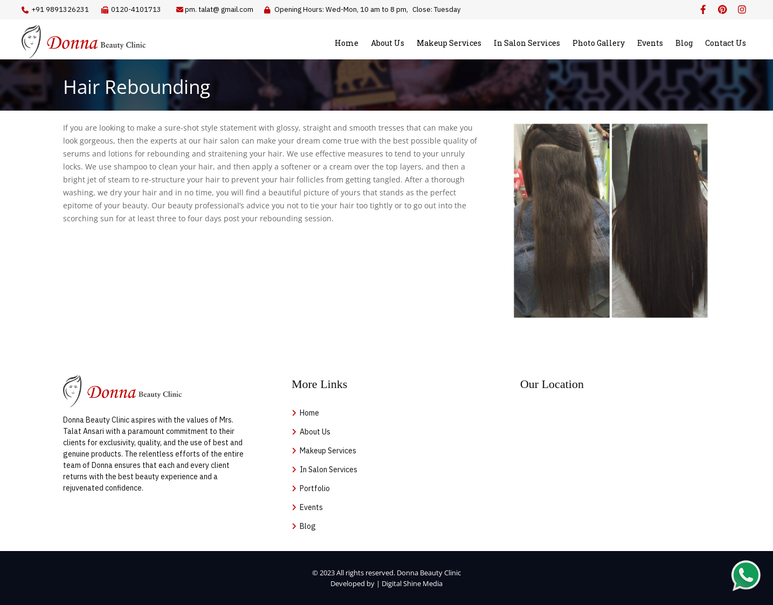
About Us (387, 43)
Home (346, 43)
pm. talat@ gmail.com (219, 9)
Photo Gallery (598, 43)
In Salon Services (527, 43)
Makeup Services (449, 43)
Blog (684, 43)
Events (650, 43)
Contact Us (725, 43)
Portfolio (315, 488)
